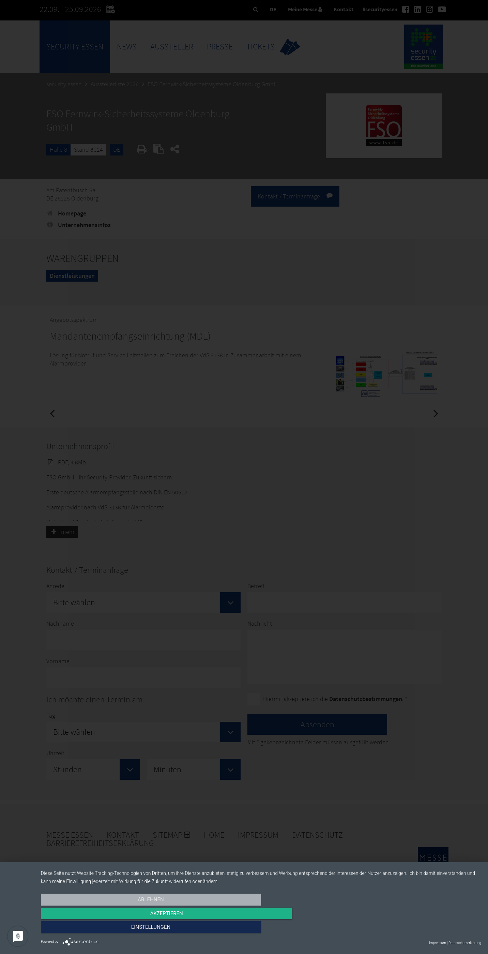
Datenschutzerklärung (464, 943)
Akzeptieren (261, 929)
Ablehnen (107, 929)
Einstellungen (415, 929)
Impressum (437, 943)
